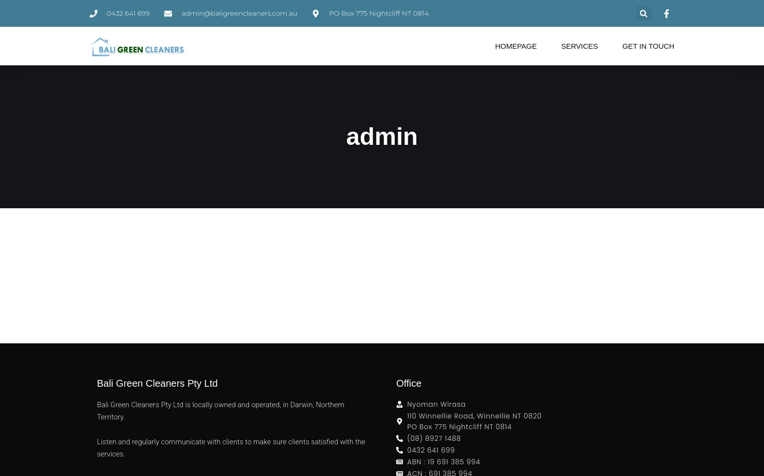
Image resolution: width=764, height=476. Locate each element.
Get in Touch (648, 46)
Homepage (516, 46)
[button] (643, 13)
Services (579, 46)
